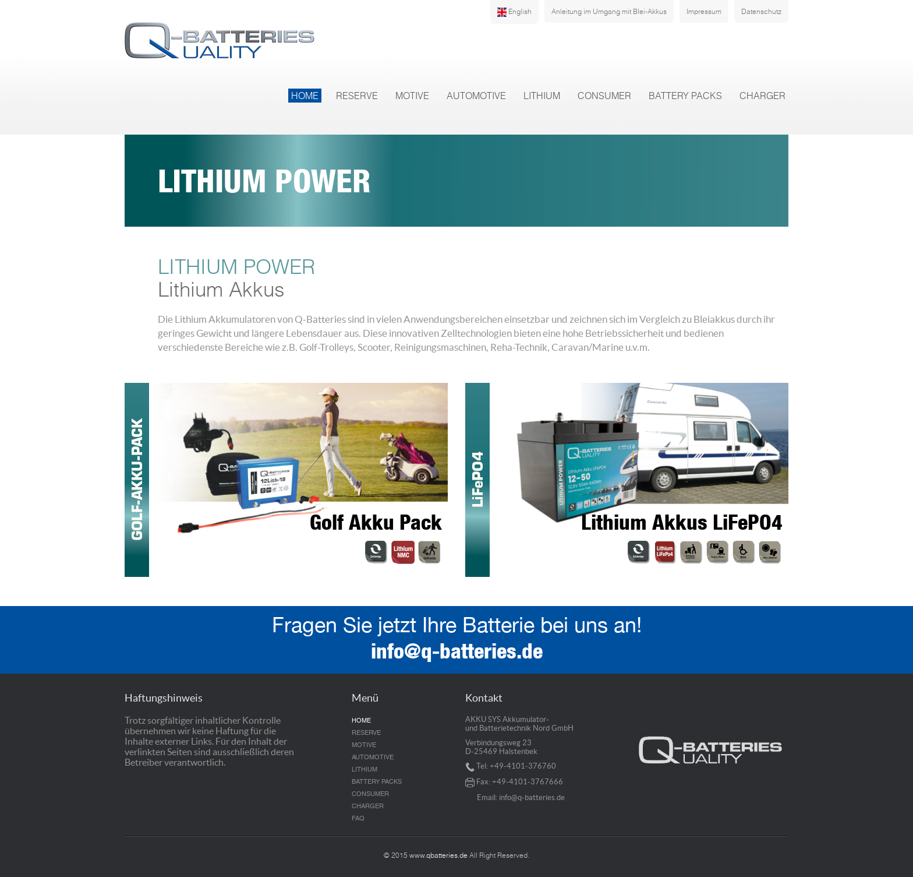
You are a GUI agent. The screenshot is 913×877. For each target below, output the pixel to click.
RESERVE (357, 95)
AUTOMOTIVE (476, 95)
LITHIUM (541, 95)
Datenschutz (761, 11)
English (514, 12)
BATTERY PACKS (685, 95)
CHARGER (762, 95)
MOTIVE (412, 95)
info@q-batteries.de (457, 653)
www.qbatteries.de (438, 855)
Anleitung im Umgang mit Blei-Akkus (609, 11)
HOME (305, 95)
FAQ (358, 818)
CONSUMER (604, 95)
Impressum (703, 11)
